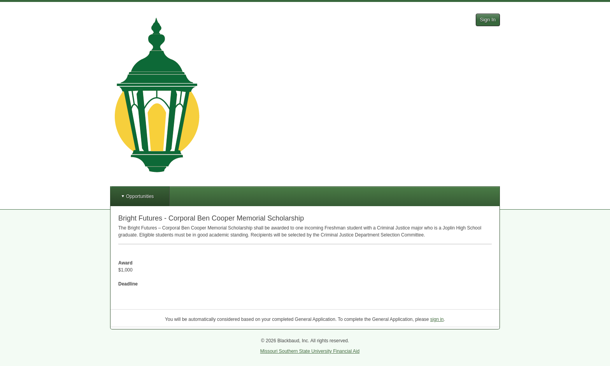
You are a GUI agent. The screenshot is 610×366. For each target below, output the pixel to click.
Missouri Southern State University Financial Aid (309, 351)
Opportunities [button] (140, 196)
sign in (437, 319)
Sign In (488, 20)
